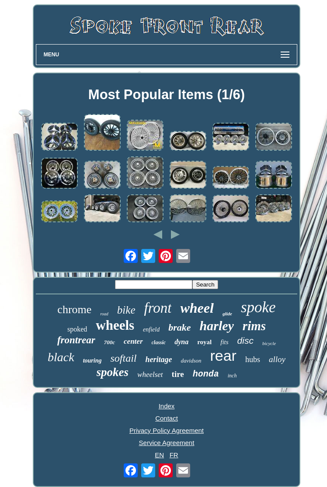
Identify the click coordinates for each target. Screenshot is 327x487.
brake (179, 327)
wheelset (150, 374)
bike (126, 310)
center (133, 341)
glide (227, 313)
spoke (258, 307)
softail (123, 358)
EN (159, 455)
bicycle (269, 343)
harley (217, 325)
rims (254, 326)
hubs (252, 359)
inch (232, 376)
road (104, 313)
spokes (113, 372)
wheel (196, 308)
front (158, 308)
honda (206, 374)
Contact (166, 418)
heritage (159, 359)
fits (224, 341)
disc (245, 340)
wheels (115, 325)
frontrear (76, 340)
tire (178, 374)
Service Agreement (167, 442)
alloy (277, 359)
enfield (151, 329)
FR (174, 455)
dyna (181, 341)
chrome (74, 309)
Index (167, 406)
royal (204, 341)
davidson (191, 360)
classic (159, 342)
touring (92, 360)
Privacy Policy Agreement (166, 430)
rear (223, 355)
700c (109, 342)
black (61, 357)
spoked (77, 329)
